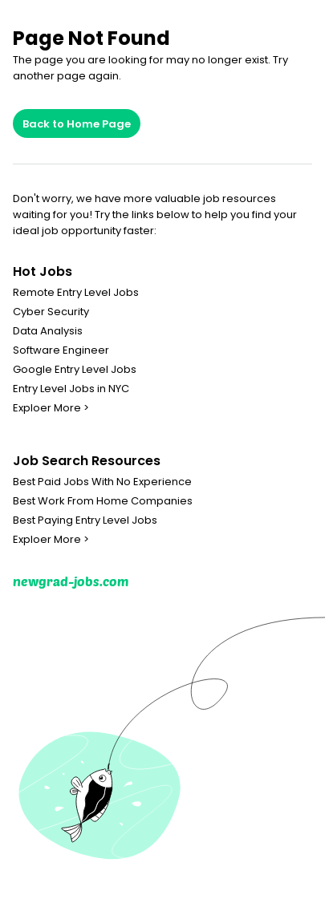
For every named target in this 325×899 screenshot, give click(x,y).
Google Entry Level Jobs (74, 369)
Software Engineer (61, 350)
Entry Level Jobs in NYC (71, 389)
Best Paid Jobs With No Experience (102, 482)
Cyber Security (51, 312)
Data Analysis (48, 331)
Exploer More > (51, 408)
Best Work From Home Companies (103, 501)
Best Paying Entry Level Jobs (85, 520)
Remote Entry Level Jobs (76, 292)
